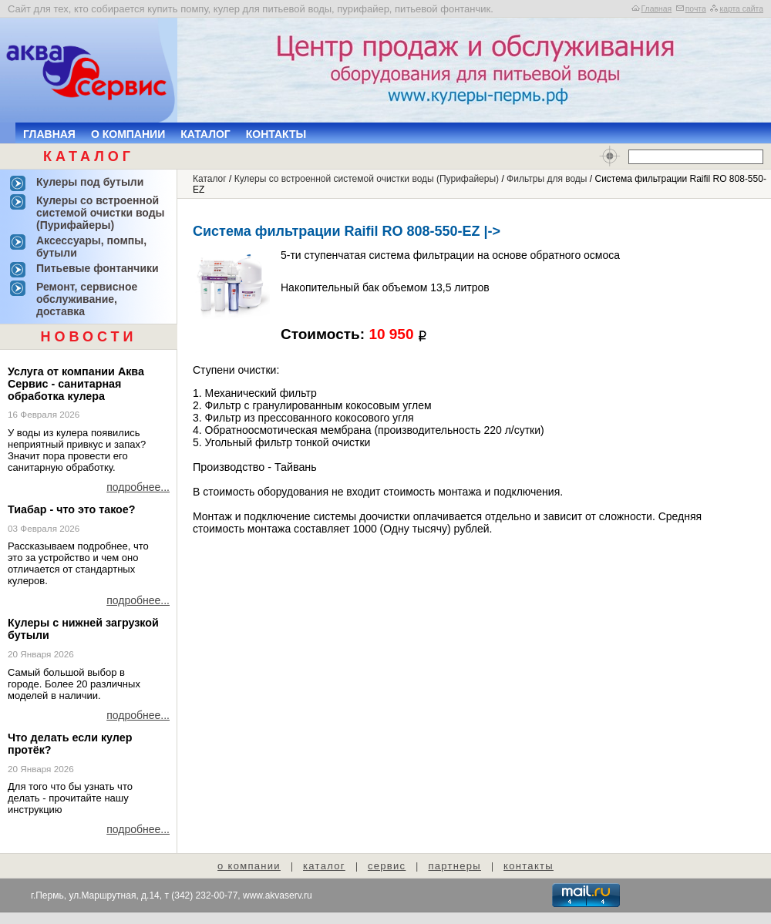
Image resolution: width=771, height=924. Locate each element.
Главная (656, 9)
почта (695, 9)
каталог (324, 866)
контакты (528, 866)
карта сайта (741, 9)
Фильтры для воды (547, 178)
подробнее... (138, 487)
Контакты (276, 134)
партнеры (454, 866)
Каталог (205, 134)
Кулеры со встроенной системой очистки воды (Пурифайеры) (366, 178)
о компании (249, 866)
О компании (128, 134)
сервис (387, 866)
